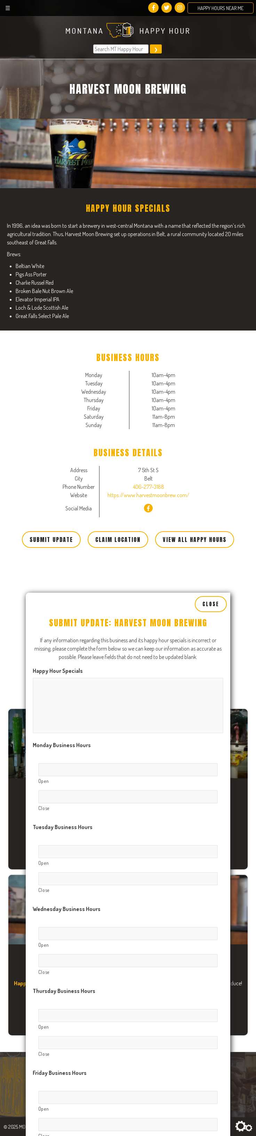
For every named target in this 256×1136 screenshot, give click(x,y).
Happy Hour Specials (58, 533)
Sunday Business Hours (61, 1099)
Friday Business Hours (60, 935)
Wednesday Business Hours (67, 771)
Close (210, 466)
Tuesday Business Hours (63, 689)
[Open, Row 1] (128, 632)
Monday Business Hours (62, 607)
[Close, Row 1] (128, 659)
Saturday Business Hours (63, 1017)
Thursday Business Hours (64, 853)
